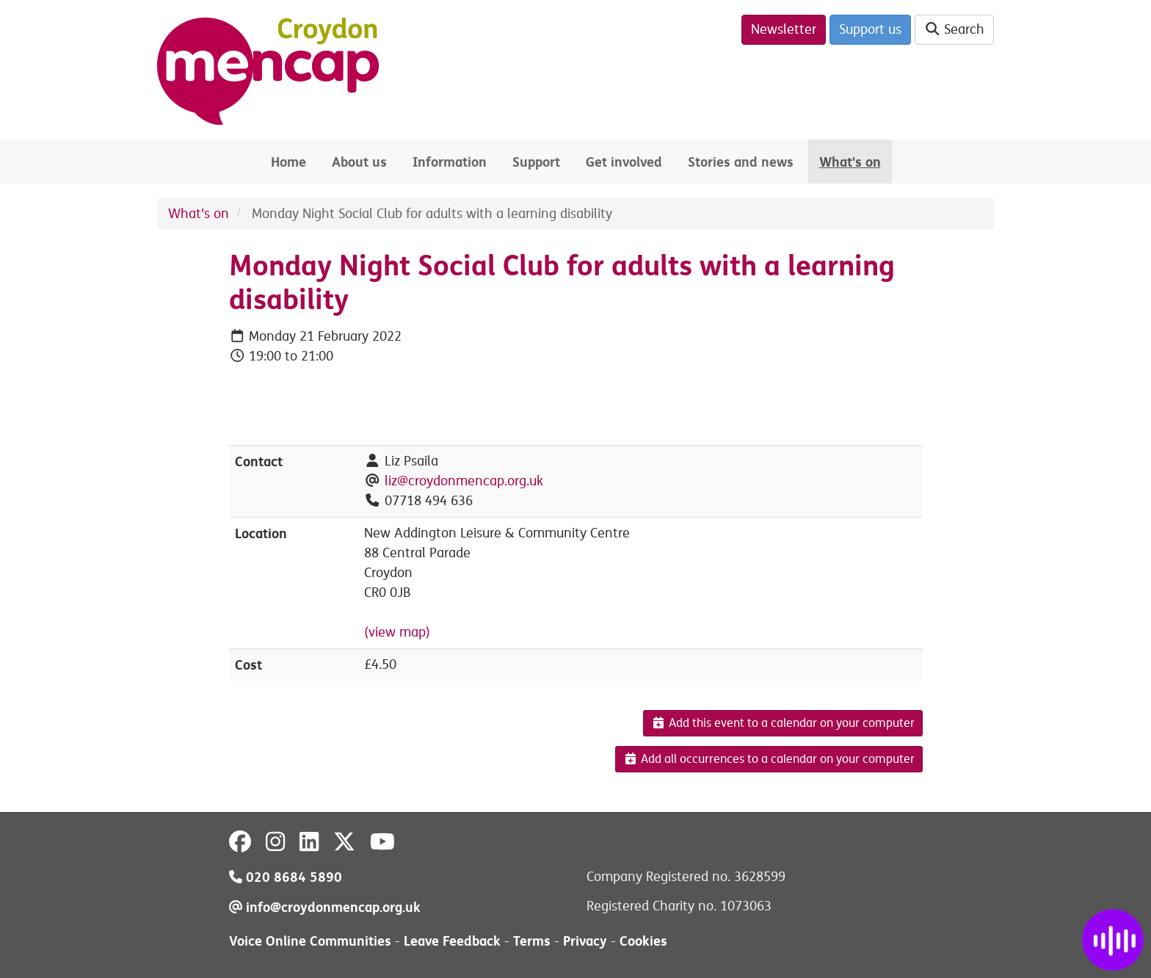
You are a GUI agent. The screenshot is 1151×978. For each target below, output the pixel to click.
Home (288, 161)
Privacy (585, 940)
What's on (850, 161)
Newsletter (783, 29)
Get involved (624, 161)
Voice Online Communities (310, 940)
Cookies (643, 940)
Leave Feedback (452, 940)
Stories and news (741, 161)
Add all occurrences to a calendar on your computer (769, 759)
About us (359, 161)
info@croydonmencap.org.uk (325, 907)
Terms (532, 940)
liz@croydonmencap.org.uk (464, 481)
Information (450, 161)
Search (954, 29)
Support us (870, 29)
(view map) (397, 632)
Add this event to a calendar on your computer (783, 723)
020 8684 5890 (285, 877)
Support (536, 161)
